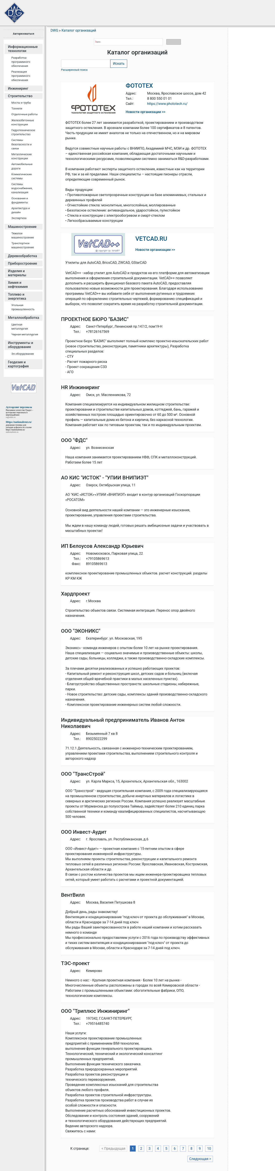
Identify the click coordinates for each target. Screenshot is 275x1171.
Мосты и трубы (21, 102)
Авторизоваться (23, 33)
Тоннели (16, 108)
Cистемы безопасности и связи (21, 144)
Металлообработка (23, 318)
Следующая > (200, 1159)
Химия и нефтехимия (18, 285)
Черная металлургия (24, 334)
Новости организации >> (145, 112)
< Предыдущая (113, 1148)
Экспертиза (18, 218)
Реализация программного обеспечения (20, 75)
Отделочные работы (24, 114)
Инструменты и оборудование (20, 345)
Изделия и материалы (17, 273)
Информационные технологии (23, 49)
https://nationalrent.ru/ (15, 429)
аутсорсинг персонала (16, 412)
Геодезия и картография (18, 364)
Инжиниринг (18, 88)
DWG (54, 30)
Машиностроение (22, 227)
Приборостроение (22, 263)
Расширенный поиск (74, 69)
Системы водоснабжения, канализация (21, 188)
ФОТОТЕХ (139, 85)
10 (209, 1148)
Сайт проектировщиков (10, 10)
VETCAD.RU (151, 238)
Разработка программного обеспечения (20, 62)
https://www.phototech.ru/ (167, 104)
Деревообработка (22, 256)
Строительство (20, 96)
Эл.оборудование (22, 353)
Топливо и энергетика (17, 296)
